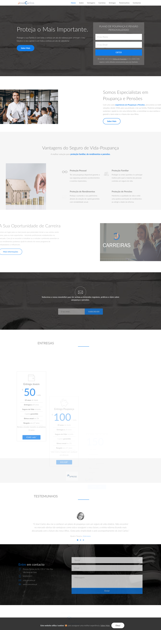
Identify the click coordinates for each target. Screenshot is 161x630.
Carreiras (102, 3)
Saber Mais (25, 48)
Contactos (137, 3)
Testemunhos (124, 3)
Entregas (112, 3)
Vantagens (91, 3)
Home (73, 3)
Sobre (81, 3)
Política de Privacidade (120, 59)
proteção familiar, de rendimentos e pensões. (90, 154)
